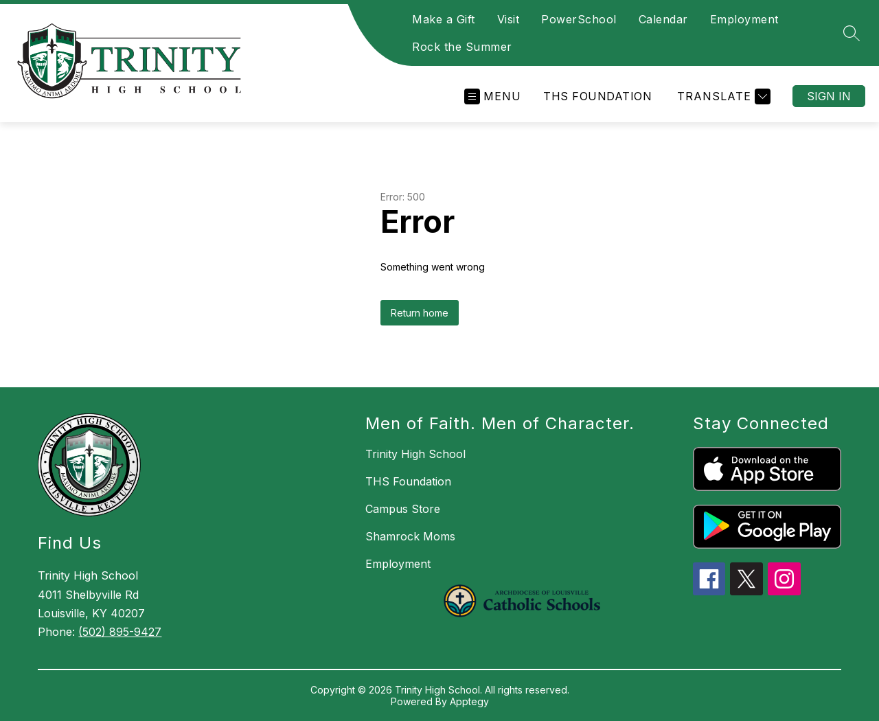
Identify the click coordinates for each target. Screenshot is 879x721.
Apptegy (469, 701)
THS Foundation (597, 96)
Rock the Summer (462, 47)
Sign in (829, 96)
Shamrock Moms (410, 536)
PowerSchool (579, 19)
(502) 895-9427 (119, 632)
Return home (419, 313)
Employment (744, 19)
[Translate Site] (722, 96)
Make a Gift (443, 19)
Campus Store (402, 509)
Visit (508, 19)
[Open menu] (492, 96)
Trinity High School (415, 454)
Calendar (663, 19)
